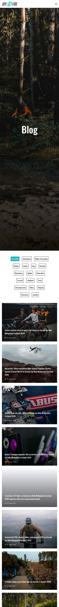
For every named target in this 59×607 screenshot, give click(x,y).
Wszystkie (15, 258)
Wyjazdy (41, 287)
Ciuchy (25, 266)
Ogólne (29, 273)
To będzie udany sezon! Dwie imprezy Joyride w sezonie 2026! (28, 581)
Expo (33, 266)
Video (32, 287)
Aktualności (27, 258)
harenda (42, 266)
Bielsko (16, 266)
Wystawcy (24, 294)
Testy (40, 280)
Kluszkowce (19, 273)
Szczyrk (20, 280)
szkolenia (30, 280)
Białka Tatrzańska (41, 258)
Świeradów (40, 273)
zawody (35, 294)
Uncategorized (20, 287)
